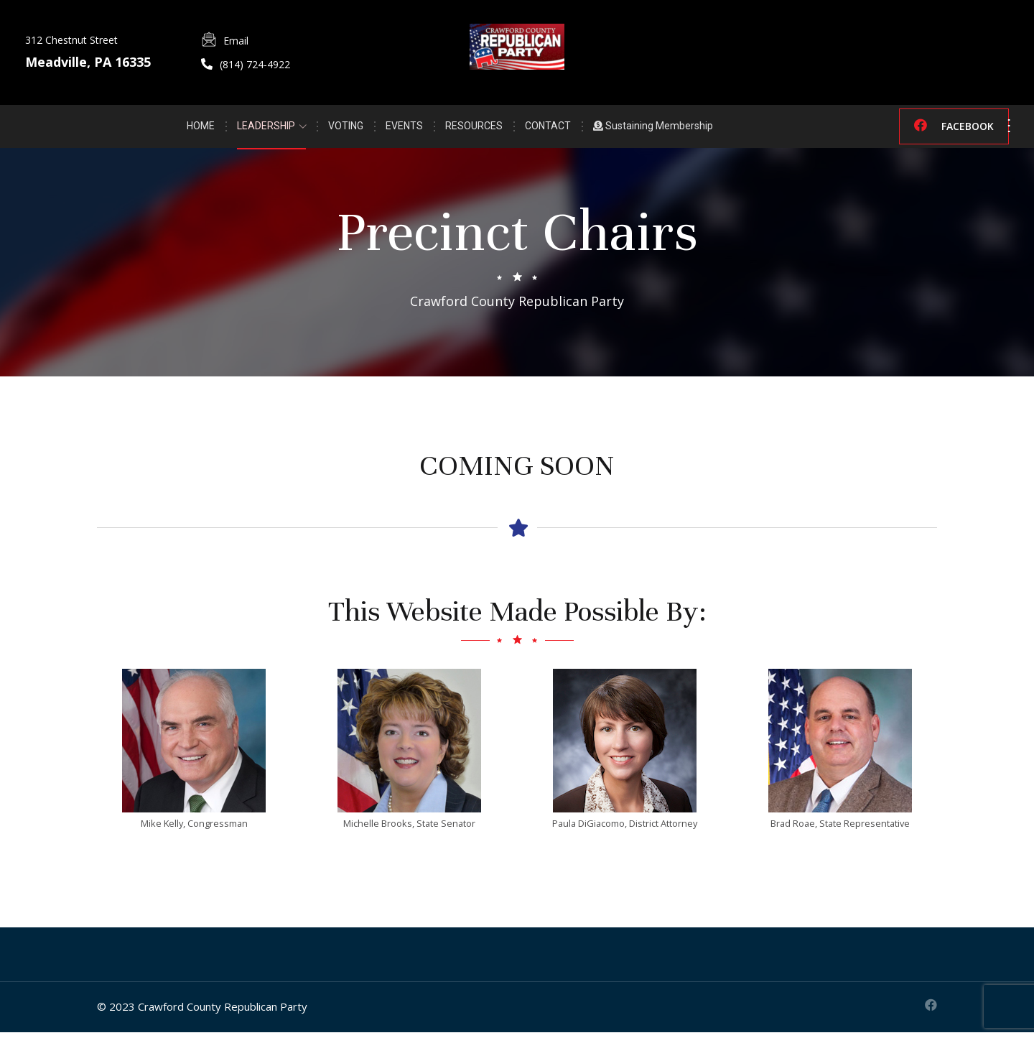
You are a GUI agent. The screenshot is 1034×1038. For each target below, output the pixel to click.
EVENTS (404, 127)
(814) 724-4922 (255, 64)
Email (235, 40)
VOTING (345, 127)
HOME (201, 127)
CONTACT (548, 127)
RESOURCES (474, 127)
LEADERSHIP (266, 127)
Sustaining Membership (653, 127)
